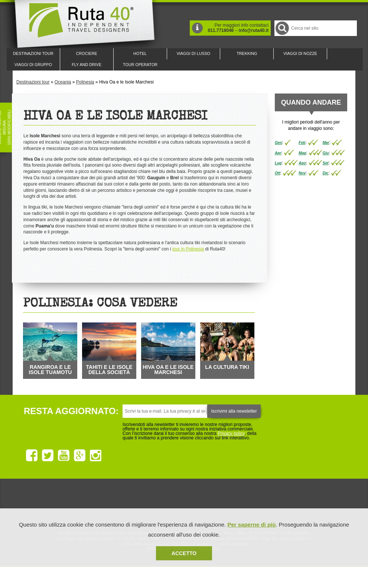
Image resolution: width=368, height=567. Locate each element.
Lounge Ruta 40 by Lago (265, 504)
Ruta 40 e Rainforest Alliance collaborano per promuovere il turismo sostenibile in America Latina (141, 504)
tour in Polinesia (188, 249)
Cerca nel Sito (281, 28)
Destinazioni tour (32, 82)
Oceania (63, 82)
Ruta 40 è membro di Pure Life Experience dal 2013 (182, 504)
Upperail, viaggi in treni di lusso (224, 504)
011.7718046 (221, 30)
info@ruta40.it (253, 30)
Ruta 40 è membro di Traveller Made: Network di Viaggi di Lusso (99, 504)
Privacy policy (231, 433)
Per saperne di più (251, 524)
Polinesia (85, 82)
